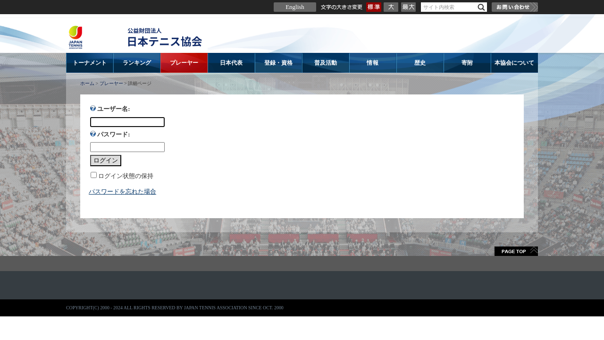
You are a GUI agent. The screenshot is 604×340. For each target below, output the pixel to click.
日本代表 (231, 63)
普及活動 (325, 63)
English (294, 6)
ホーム (87, 83)
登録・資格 (278, 63)
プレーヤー (184, 63)
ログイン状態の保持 (125, 175)
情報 (373, 63)
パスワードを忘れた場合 (122, 191)
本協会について (514, 63)
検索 (481, 7)
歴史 (420, 63)
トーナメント (90, 63)
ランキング (137, 63)
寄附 (467, 63)
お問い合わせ (515, 7)
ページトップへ (516, 251)
